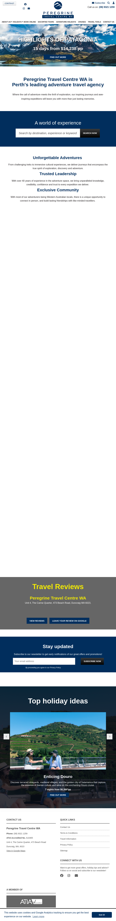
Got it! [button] (102, 915)
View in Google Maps (15, 851)
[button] (114, 3)
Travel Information (68, 839)
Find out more (58, 57)
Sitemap (63, 850)
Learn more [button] (38, 916)
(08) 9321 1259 (107, 7)
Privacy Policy (55, 668)
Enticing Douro (58, 776)
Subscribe (98, 3)
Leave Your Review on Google (69, 621)
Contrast (9, 3)
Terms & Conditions (68, 833)
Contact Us (65, 827)
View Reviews (37, 621)
